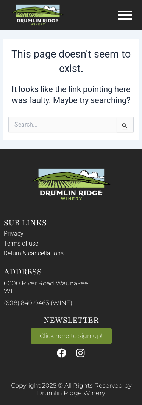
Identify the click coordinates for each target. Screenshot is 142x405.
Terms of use (21, 243)
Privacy (13, 233)
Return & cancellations (34, 253)
